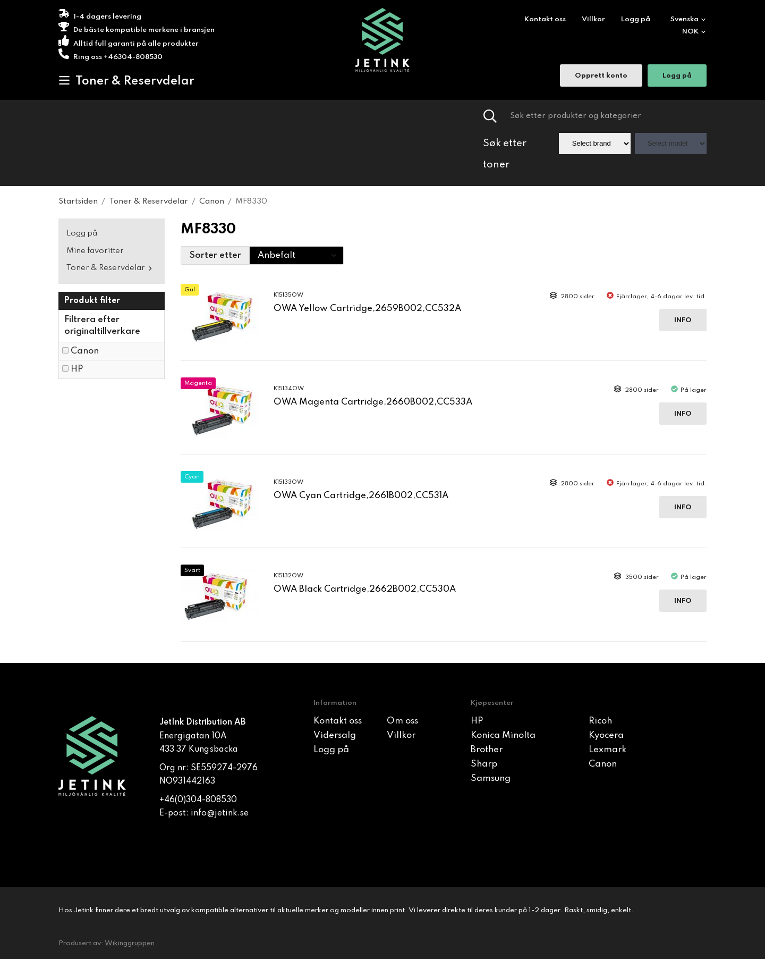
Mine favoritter (95, 251)
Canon (85, 351)
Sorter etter (215, 255)
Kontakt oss (545, 19)
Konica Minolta (503, 735)
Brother (487, 749)
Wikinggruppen (130, 943)
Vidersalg (334, 735)
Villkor (593, 19)
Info (683, 320)
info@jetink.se (220, 813)
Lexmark (607, 749)
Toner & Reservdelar (126, 80)
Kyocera (606, 735)
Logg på (635, 19)
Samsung (491, 778)
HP (77, 369)
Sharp (484, 764)
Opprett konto (601, 76)
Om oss (402, 721)
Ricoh (600, 721)
